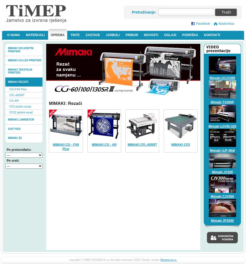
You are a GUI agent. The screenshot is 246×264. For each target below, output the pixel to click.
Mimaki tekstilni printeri (20, 71)
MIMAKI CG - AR (104, 145)
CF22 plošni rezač (21, 112)
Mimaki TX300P (222, 102)
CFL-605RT (16, 95)
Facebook (203, 23)
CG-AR (14, 100)
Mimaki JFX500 (222, 221)
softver (14, 128)
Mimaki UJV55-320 (222, 126)
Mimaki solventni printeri (20, 50)
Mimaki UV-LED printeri (24, 60)
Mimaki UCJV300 (222, 78)
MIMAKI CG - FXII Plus (66, 147)
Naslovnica (226, 23)
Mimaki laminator (21, 119)
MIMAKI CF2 (180, 145)
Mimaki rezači (18, 81)
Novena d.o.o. (168, 259)
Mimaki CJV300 (222, 196)
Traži (226, 12)
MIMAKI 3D (15, 138)
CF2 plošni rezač (20, 106)
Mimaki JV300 (222, 172)
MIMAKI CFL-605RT (142, 145)
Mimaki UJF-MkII (222, 150)
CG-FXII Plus (18, 89)
